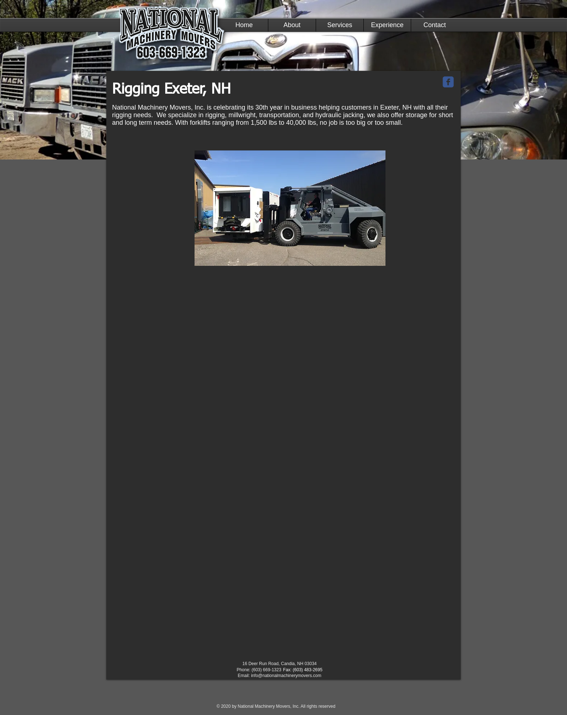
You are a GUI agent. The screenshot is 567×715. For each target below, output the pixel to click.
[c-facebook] (448, 82)
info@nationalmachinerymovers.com (286, 675)
